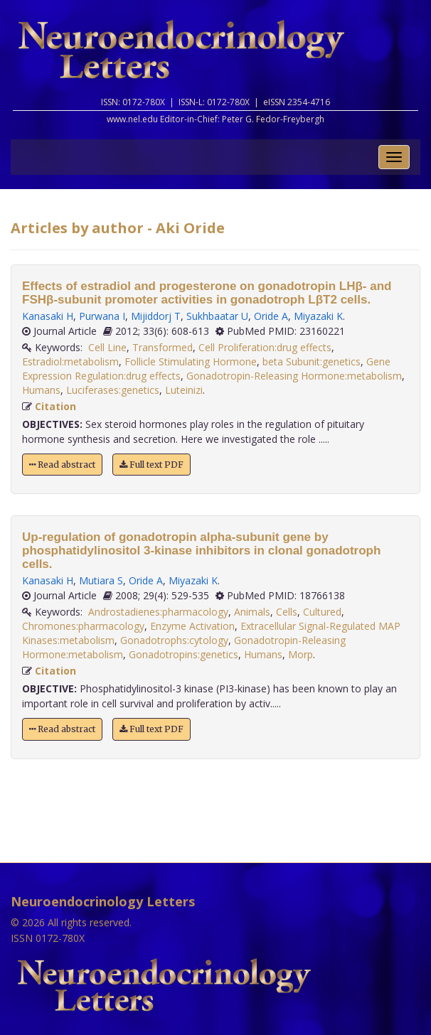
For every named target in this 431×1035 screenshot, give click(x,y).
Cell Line (107, 347)
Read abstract (62, 464)
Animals (252, 611)
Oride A (271, 316)
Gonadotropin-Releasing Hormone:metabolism (294, 375)
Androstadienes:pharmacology (158, 611)
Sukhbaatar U (217, 316)
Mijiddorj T (156, 316)
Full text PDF (151, 464)
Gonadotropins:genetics (183, 654)
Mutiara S (101, 580)
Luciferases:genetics (112, 390)
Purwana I (102, 316)
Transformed (162, 347)
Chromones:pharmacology (83, 626)
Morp (300, 654)
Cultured (322, 611)
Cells (286, 611)
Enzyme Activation (192, 626)
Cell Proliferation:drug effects (264, 347)
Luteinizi (184, 390)
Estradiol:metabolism (70, 361)
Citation (55, 406)
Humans (41, 390)
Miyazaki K (318, 316)
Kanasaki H (47, 316)
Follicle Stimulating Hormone (190, 361)
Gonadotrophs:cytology (174, 640)
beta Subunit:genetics (311, 361)
